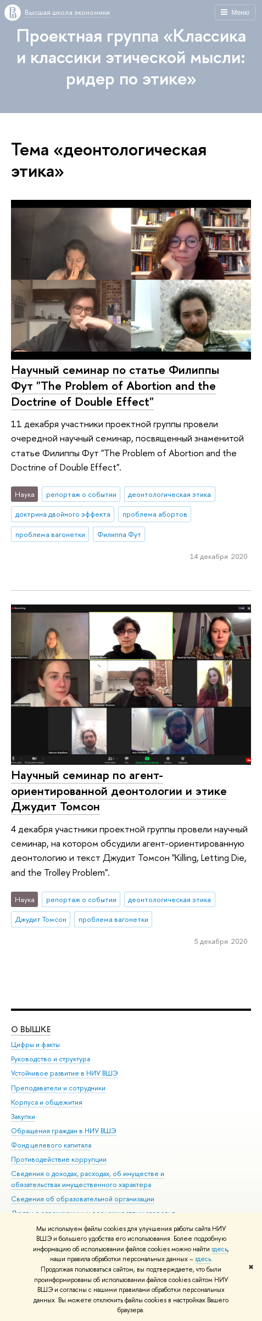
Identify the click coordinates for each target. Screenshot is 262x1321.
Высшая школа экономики (67, 12)
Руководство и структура (50, 1059)
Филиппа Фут (119, 534)
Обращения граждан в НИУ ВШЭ (63, 1131)
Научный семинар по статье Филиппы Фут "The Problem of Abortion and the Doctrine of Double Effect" (115, 385)
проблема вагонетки (50, 534)
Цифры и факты (35, 1045)
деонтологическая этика (169, 494)
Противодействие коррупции (59, 1160)
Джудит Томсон (40, 919)
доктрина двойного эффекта (62, 514)
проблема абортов (154, 514)
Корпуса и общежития (46, 1102)
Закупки (23, 1116)
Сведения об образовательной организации (82, 1199)
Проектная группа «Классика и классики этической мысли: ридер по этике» (131, 56)
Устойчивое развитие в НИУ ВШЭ (64, 1073)
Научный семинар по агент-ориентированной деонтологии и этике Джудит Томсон (119, 790)
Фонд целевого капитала (51, 1145)
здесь (219, 1249)
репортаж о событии (81, 494)
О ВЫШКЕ (31, 1029)
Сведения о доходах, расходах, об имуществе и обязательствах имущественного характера (87, 1179)
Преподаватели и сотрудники (58, 1088)
